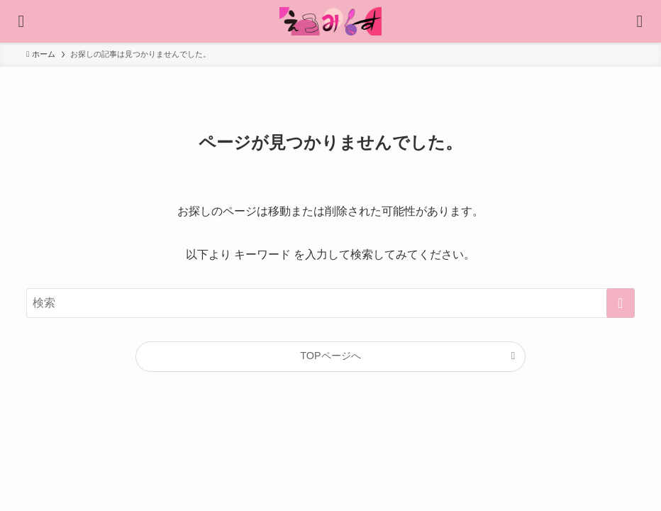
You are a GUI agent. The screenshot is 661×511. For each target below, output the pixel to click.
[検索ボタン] (639, 21)
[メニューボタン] (21, 21)
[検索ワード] (330, 303)
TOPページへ (330, 355)
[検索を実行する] (620, 303)
